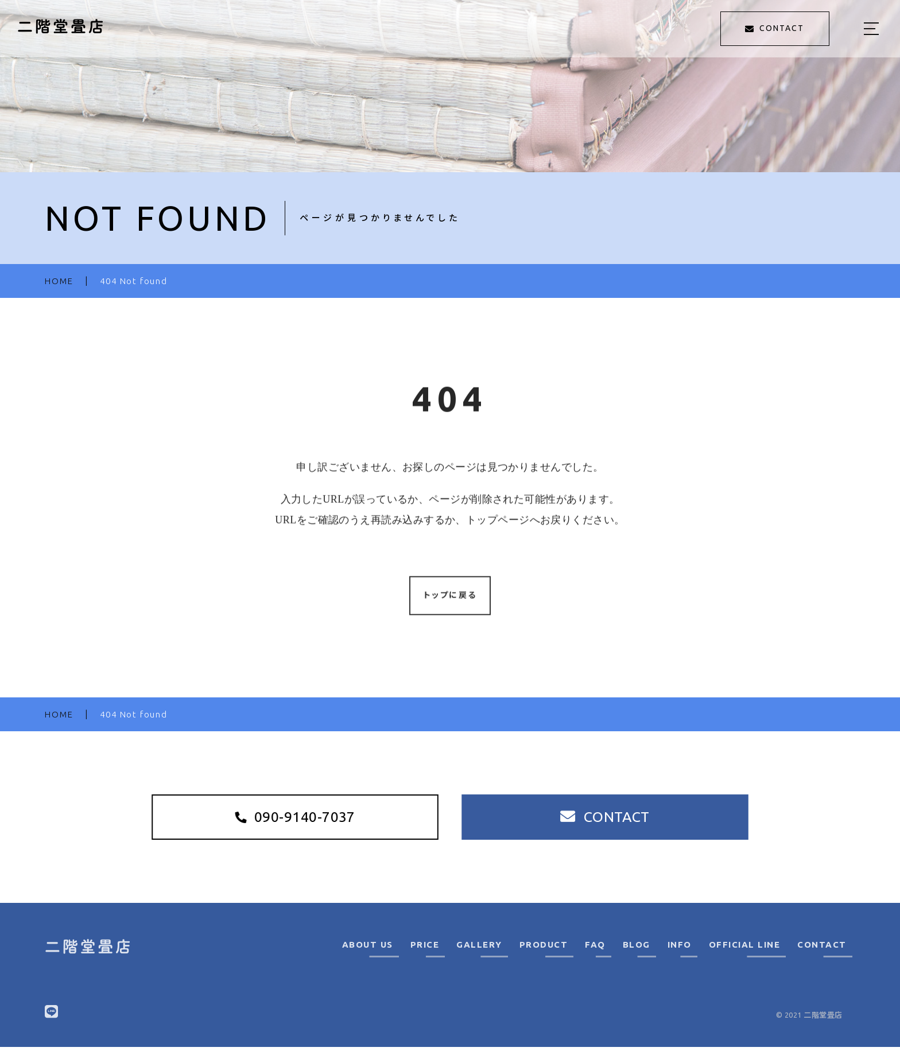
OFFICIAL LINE (745, 956)
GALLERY (479, 956)
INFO (680, 956)
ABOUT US (367, 956)
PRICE (425, 956)
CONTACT (822, 956)
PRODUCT (543, 956)
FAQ (595, 956)
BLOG (636, 956)
